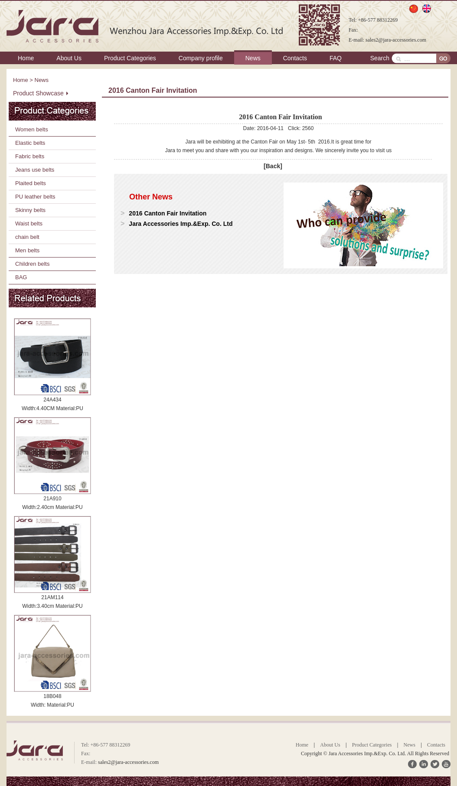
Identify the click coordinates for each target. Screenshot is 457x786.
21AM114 (52, 597)
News (253, 58)
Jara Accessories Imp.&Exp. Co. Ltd (180, 223)
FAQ (336, 58)
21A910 (52, 499)
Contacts (295, 58)
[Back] (273, 166)
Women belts (31, 129)
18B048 (52, 696)
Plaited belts (30, 183)
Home (26, 58)
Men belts (27, 250)
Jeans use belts (34, 169)
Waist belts (28, 223)
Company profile (201, 58)
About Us (69, 58)
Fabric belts (29, 156)
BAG (21, 277)
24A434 (52, 400)
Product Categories (130, 58)
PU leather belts (35, 196)
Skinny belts (30, 210)
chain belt (27, 237)
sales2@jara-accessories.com (396, 40)
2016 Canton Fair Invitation (167, 213)
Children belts (32, 264)
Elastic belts (30, 143)
